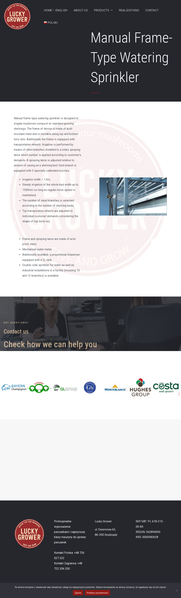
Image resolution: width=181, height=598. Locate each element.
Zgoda (78, 592)
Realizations (128, 10)
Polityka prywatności (97, 592)
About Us (80, 10)
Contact (150, 10)
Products (102, 10)
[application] (110, 10)
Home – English (55, 10)
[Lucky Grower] (17, 16)
